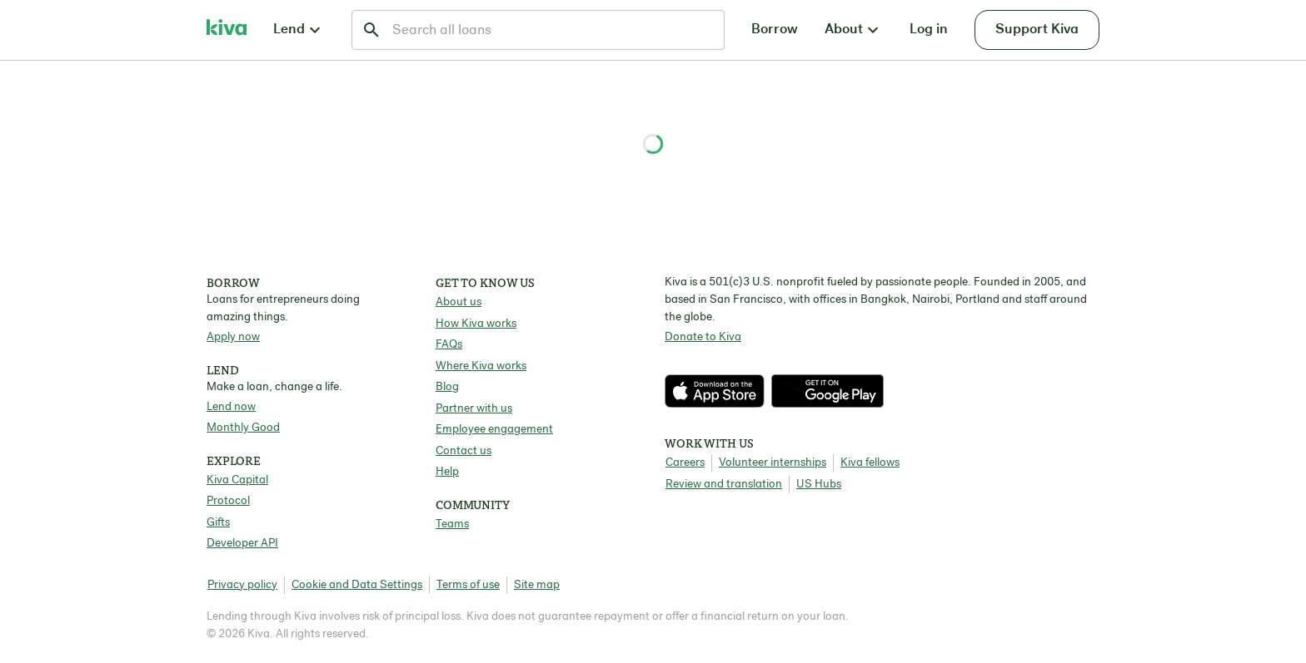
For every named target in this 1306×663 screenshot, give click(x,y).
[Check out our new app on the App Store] (718, 391)
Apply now (233, 337)
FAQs (449, 345)
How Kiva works (476, 324)
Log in (929, 29)
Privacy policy (242, 585)
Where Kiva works (481, 366)
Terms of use (468, 585)
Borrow (774, 29)
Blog (447, 387)
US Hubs (818, 484)
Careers (685, 463)
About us (458, 302)
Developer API (242, 543)
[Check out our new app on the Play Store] (827, 391)
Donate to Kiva (703, 337)
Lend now (231, 407)
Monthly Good (243, 428)
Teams (452, 524)
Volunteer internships (772, 463)
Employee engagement (494, 429)
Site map (537, 585)
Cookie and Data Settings (357, 585)
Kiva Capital (237, 480)
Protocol (228, 501)
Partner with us (474, 409)
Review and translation (723, 484)
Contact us (463, 451)
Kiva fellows (870, 463)
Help (447, 472)
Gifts (218, 523)
